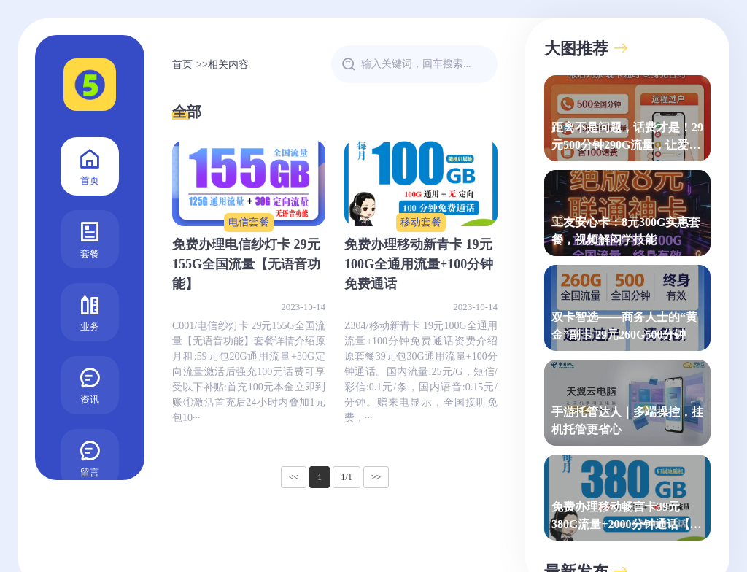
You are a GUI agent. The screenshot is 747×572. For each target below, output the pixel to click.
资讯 (90, 384)
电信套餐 (248, 222)
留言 (90, 457)
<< (294, 477)
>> (376, 477)
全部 (186, 112)
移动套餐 (420, 222)
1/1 (346, 477)
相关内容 (228, 64)
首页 (90, 165)
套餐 (90, 238)
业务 (90, 311)
